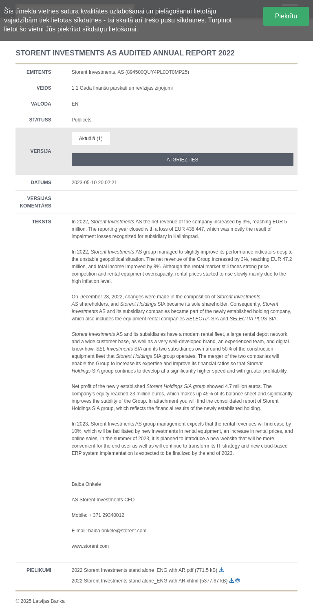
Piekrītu (286, 16)
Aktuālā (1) (91, 138)
